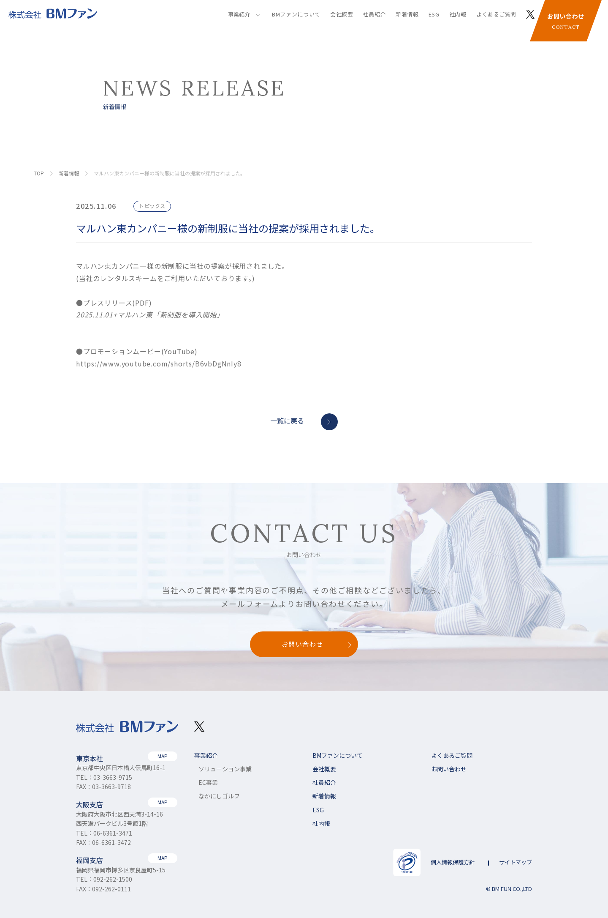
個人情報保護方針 (453, 862)
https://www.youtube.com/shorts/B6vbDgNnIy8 (159, 363)
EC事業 (208, 782)
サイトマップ (515, 862)
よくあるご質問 (496, 14)
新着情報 (407, 14)
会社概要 (341, 14)
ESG (434, 14)
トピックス (152, 205)
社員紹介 (374, 14)
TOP (39, 173)
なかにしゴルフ (219, 796)
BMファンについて (296, 14)
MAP (162, 756)
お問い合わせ (565, 22)
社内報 (458, 14)
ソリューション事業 (225, 769)
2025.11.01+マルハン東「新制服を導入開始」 (150, 314)
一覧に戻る (287, 420)
